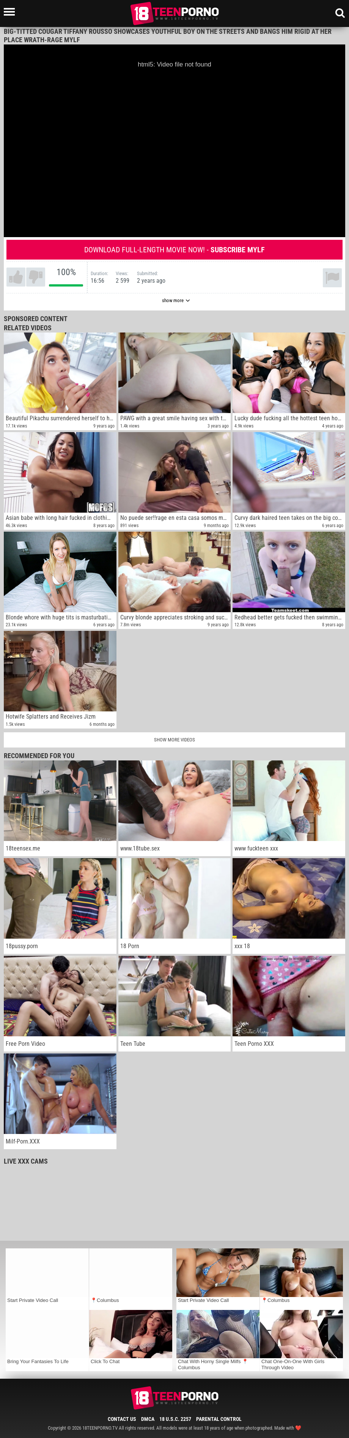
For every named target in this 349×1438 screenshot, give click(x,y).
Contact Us (122, 1419)
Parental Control (219, 1419)
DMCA (147, 1419)
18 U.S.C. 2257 (175, 1419)
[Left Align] (11, 12)
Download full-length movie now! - (174, 249)
